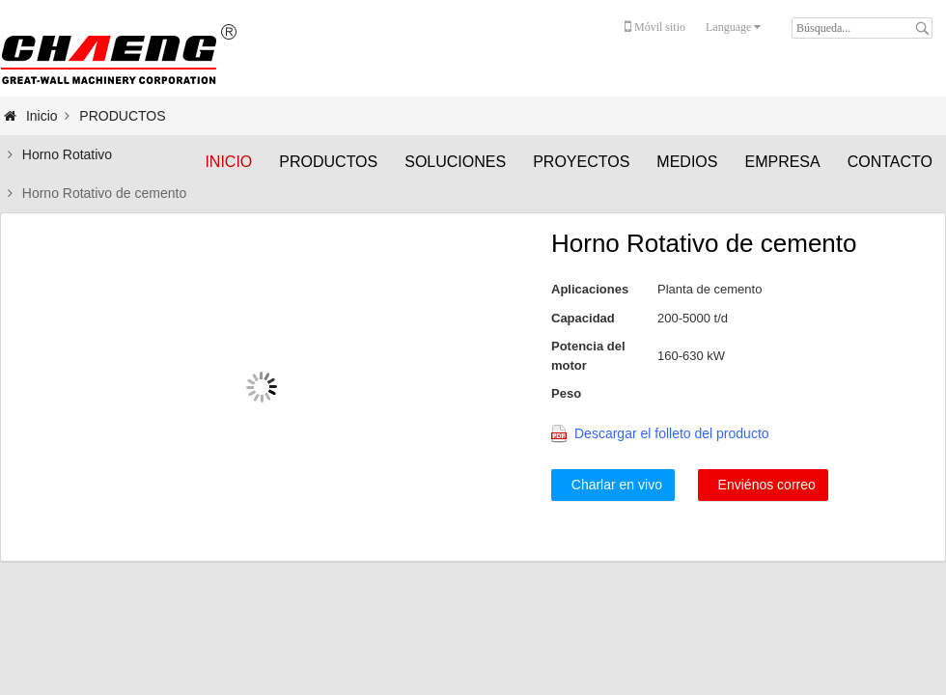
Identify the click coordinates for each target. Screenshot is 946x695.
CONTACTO (890, 161)
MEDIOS (686, 161)
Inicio (228, 161)
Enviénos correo (763, 484)
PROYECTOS (581, 161)
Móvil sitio (655, 27)
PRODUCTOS (328, 161)
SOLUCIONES (455, 161)
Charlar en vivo (613, 484)
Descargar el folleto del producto (671, 433)
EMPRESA (782, 161)
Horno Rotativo (67, 154)
